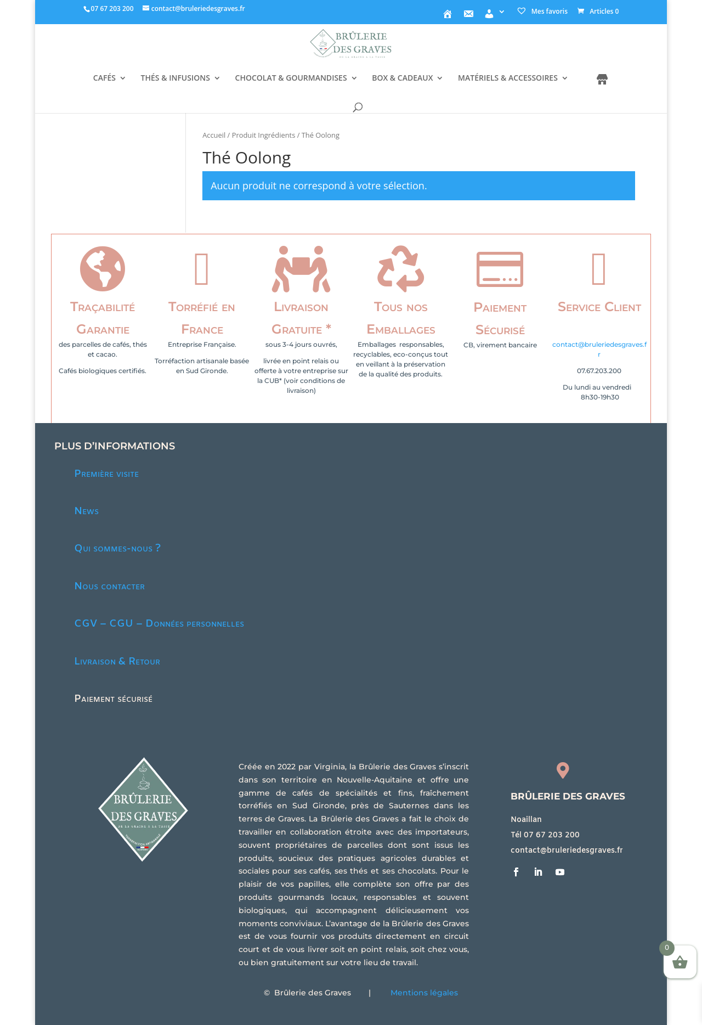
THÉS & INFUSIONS (175, 78)
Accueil (213, 135)
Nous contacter (109, 586)
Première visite (106, 474)
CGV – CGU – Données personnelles (159, 624)
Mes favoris (542, 11)
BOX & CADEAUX (402, 78)
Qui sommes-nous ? (117, 549)
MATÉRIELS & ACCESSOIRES (508, 78)
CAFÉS (104, 78)
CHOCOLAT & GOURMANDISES (291, 78)
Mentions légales (424, 993)
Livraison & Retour (117, 662)
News (86, 511)
